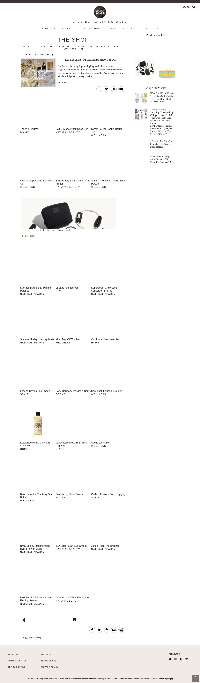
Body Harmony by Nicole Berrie (73, 391)
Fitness (41, 47)
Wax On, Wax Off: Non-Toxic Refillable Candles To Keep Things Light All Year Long (162, 97)
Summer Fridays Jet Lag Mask (37, 339)
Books (27, 47)
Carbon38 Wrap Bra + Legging (108, 494)
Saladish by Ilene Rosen (69, 494)
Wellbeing (91, 28)
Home (81, 47)
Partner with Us (17, 661)
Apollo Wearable (100, 442)
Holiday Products (61, 47)
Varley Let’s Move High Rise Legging (71, 444)
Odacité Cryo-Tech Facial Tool (72, 597)
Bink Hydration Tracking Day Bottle (36, 496)
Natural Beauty (99, 47)
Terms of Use (48, 661)
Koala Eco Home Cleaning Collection (35, 444)
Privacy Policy (49, 667)
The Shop (151, 28)
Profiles (48, 28)
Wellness (70, 49)
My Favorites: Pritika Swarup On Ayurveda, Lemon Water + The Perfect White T (161, 130)
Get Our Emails (16, 667)
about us (13, 655)
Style (117, 47)
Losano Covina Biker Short (35, 391)
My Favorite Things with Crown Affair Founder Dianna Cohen (162, 159)
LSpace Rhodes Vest (67, 287)
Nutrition (69, 28)
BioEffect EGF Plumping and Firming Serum (36, 599)
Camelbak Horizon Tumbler (106, 391)
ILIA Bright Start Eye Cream (71, 545)
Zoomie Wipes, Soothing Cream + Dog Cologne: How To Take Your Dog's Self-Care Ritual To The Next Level (162, 116)
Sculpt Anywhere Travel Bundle (56, 230)
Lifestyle (130, 28)
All (83, 49)
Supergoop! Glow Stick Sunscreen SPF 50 (104, 289)
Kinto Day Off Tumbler (68, 339)
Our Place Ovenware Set (105, 339)
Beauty (111, 28)
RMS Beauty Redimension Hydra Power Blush (35, 547)
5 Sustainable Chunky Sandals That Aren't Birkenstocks (161, 143)
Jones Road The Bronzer (105, 545)
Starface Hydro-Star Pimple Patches (35, 289)
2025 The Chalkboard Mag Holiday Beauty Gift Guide (91, 59)
